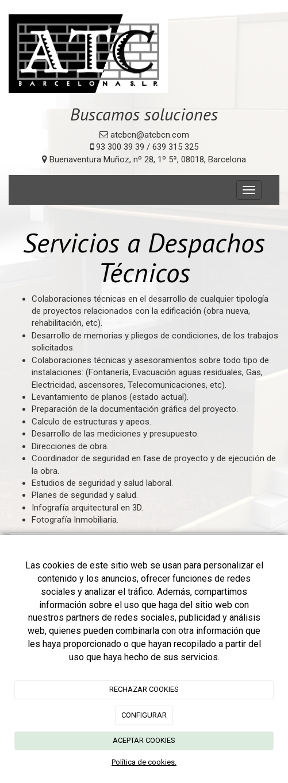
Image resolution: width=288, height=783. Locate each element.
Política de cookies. (144, 762)
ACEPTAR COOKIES (144, 740)
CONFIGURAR (144, 715)
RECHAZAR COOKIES (144, 689)
